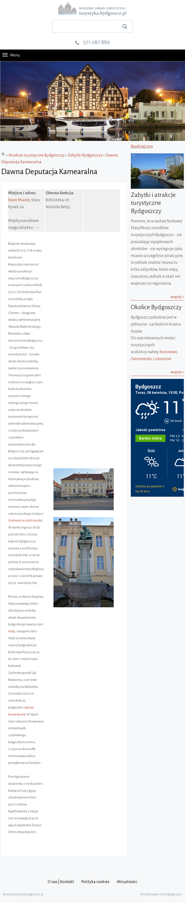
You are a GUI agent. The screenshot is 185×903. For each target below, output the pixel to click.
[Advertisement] (158, 522)
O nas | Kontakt (61, 882)
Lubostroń (162, 359)
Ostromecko (141, 359)
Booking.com (142, 146)
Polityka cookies (95, 882)
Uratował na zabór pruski (24, 520)
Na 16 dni (141, 491)
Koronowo (168, 352)
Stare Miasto (19, 200)
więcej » (177, 297)
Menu (11, 55)
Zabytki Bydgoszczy (85, 155)
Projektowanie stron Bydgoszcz (161, 894)
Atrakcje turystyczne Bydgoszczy (36, 155)
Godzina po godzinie (148, 486)
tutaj (11, 631)
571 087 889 (96, 42)
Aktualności (127, 882)
